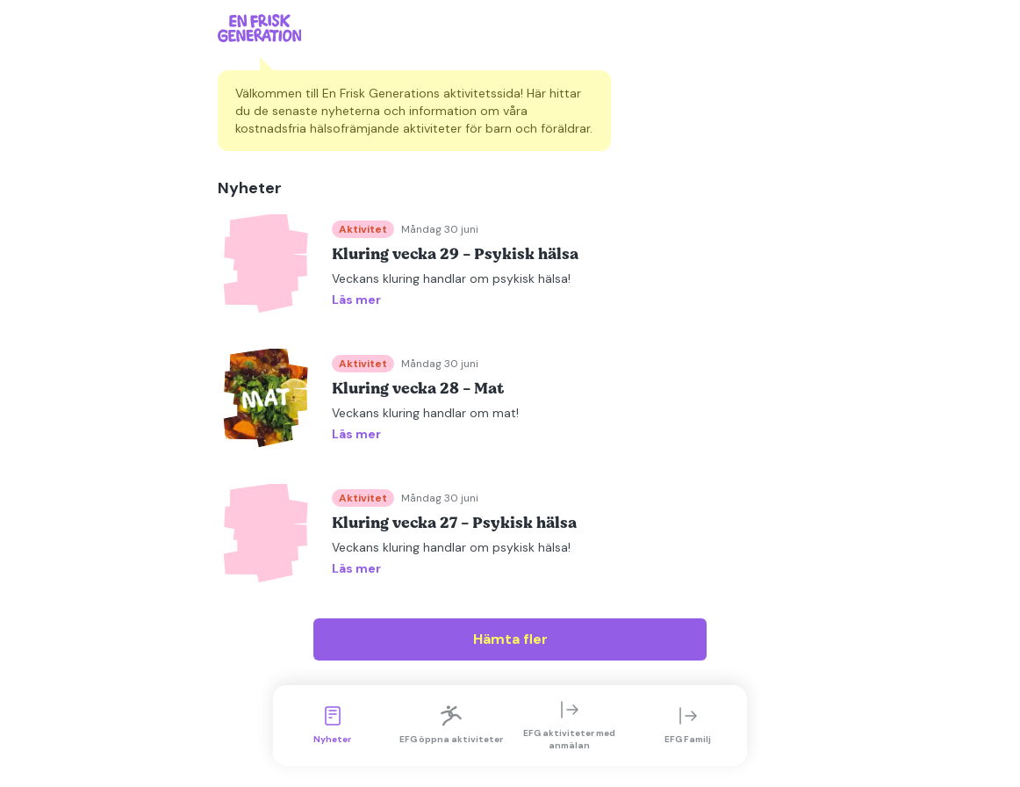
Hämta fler (510, 639)
